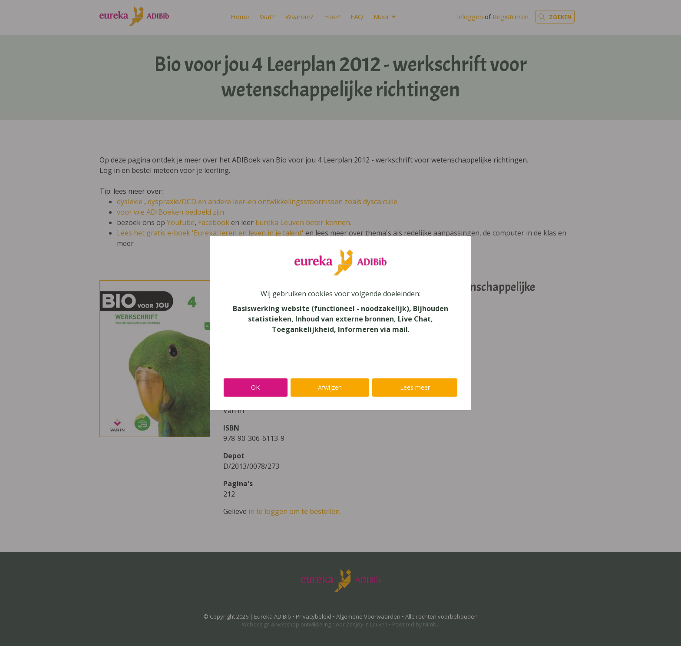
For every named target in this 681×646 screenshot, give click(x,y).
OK (255, 387)
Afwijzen (330, 387)
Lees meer (415, 387)
